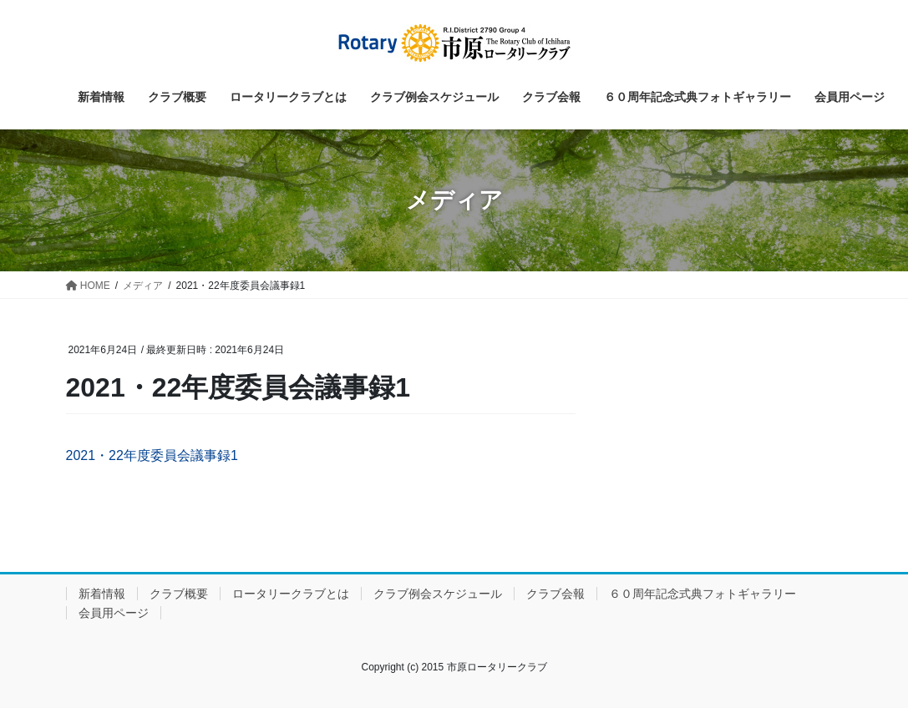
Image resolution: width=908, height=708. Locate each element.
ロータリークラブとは (290, 593)
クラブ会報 (555, 593)
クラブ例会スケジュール (437, 593)
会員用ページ (114, 613)
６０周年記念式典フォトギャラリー (702, 593)
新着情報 (102, 593)
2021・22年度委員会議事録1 (152, 455)
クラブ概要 (179, 593)
